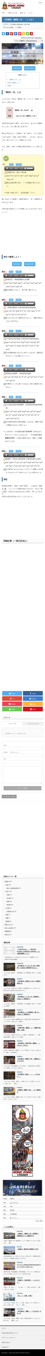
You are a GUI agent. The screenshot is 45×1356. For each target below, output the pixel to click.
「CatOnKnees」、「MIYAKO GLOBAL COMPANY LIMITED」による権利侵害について (28, 951)
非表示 (24, 75)
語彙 (7, 918)
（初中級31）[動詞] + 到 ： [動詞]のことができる (29, 1060)
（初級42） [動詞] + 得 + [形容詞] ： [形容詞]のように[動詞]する (28, 1235)
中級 (16, 13)
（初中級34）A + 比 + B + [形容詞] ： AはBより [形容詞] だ (28, 998)
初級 (8, 901)
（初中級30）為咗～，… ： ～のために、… (28, 1075)
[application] (19, 168)
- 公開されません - (12, 752)
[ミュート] (25, 168)
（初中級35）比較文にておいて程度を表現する (28, 982)
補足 (9, 86)
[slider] (16, 168)
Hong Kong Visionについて (10, 1332)
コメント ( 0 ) (12, 723)
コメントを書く (10, 27)
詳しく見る (39, 1220)
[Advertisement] (22, 234)
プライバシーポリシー (9, 1337)
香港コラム (8, 924)
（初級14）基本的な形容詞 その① (27, 1249)
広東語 (9, 13)
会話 (7, 884)
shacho (19, 27)
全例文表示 (17, 68)
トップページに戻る (9, 796)
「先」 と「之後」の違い (24, 1296)
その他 (7, 908)
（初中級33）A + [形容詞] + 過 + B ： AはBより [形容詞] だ (28, 1013)
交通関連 (7, 931)
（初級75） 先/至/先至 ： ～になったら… (28, 1281)
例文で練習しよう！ (14, 83)
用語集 (7, 921)
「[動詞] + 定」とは (14, 79)
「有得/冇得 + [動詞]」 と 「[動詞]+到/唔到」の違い (29, 1029)
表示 (11, 164)
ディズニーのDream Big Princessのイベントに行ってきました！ (29, 1266)
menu (40, 2)
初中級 (8, 904)
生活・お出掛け (9, 928)
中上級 (8, 898)
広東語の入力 (10, 911)
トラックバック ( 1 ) (33, 723)
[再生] (7, 168)
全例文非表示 (29, 68)
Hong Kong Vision (14, 1352)
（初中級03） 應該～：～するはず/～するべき (29, 1312)
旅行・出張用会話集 (12, 888)
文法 (13, 13)
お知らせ (7, 934)
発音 (7, 914)
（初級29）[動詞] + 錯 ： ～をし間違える (29, 1091)
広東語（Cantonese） (18, 24)
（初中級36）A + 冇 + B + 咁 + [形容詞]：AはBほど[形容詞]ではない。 (28, 967)
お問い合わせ (6, 1342)
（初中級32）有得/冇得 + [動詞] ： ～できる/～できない (28, 1044)
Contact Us (5, 1347)
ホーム (4, 1328)
